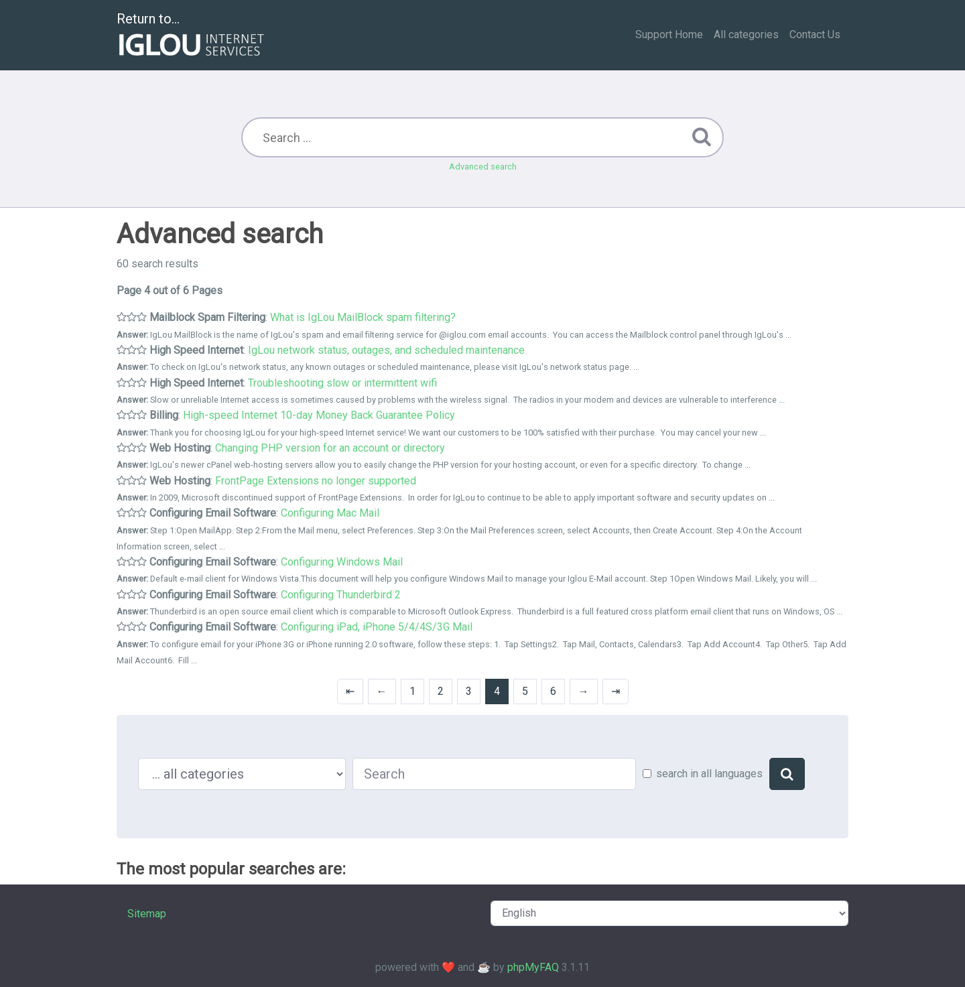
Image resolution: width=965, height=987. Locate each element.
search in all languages (709, 773)
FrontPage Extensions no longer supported (315, 480)
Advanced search (483, 166)
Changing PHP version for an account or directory (330, 448)
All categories (746, 34)
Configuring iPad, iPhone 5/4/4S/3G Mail (376, 626)
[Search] (787, 774)
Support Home (669, 34)
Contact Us (814, 34)
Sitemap (146, 913)
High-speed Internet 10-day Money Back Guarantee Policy (319, 415)
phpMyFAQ (533, 967)
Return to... (192, 36)
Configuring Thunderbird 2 (341, 594)
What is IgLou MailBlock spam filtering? (363, 317)
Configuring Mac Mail (330, 513)
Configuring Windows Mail (342, 561)
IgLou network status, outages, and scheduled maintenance (386, 350)
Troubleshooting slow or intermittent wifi (342, 383)
